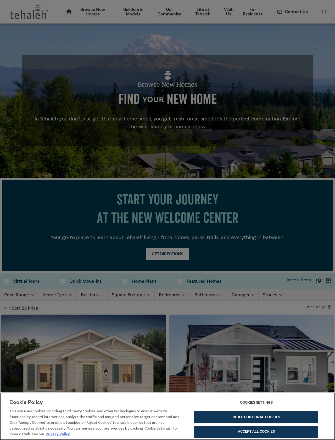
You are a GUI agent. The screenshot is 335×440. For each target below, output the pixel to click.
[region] (167, 416)
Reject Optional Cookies (256, 417)
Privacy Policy (58, 434)
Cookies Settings (256, 402)
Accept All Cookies (256, 431)
